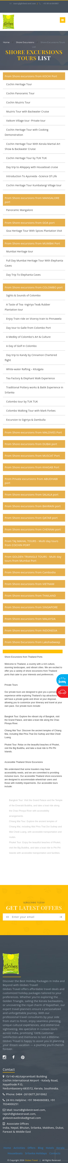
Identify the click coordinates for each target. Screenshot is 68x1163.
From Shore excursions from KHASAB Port (32, 467)
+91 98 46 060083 (48, 3)
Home (7, 1148)
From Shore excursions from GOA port (30, 222)
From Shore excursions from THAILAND (30, 595)
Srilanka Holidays (36, 1153)
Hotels (50, 1148)
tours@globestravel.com (23, 3)
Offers (31, 1148)
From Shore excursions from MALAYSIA (30, 619)
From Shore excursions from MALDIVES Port (33, 432)
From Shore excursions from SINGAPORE (31, 607)
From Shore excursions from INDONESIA (31, 630)
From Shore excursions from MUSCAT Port (32, 455)
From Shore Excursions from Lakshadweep (32, 642)
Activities (19, 1148)
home (6, 42)
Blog (40, 1148)
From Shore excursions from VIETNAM (29, 584)
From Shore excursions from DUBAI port (31, 444)
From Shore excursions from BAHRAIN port (33, 506)
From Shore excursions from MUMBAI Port (32, 243)
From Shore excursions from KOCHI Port (31, 76)
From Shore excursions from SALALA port (31, 494)
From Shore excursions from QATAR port (31, 518)
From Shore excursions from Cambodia (30, 572)
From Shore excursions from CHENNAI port (33, 529)
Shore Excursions (25, 42)
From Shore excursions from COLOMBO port (34, 287)
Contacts (54, 1153)
